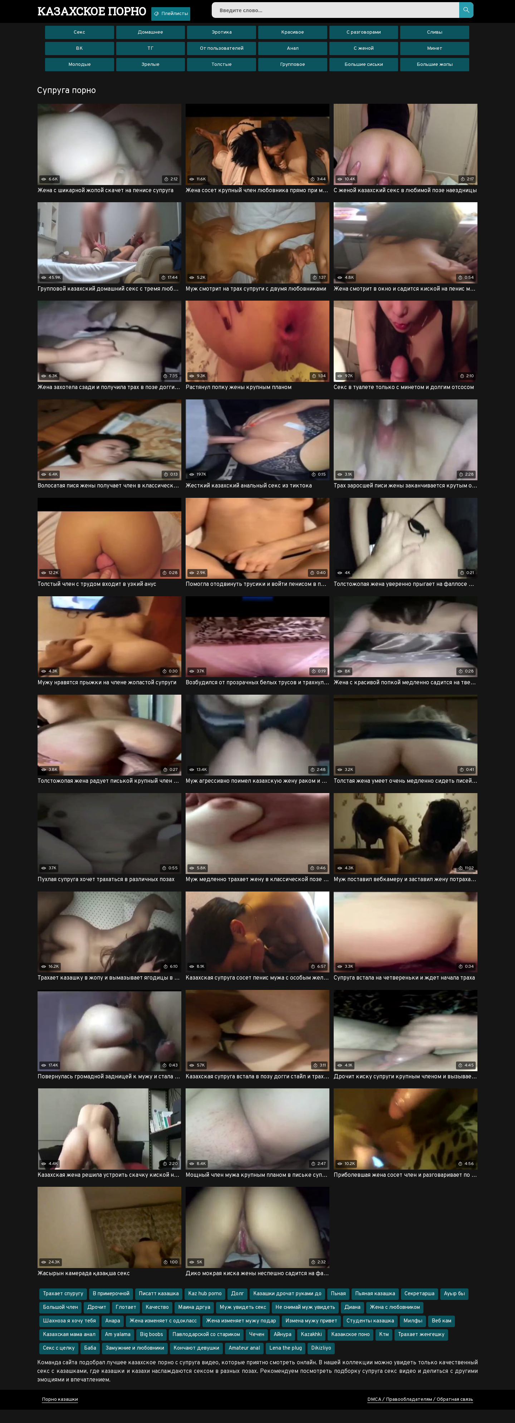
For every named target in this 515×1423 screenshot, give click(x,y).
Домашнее (150, 37)
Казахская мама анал (69, 1348)
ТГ (150, 53)
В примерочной (111, 1307)
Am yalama (118, 1348)
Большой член (60, 1320)
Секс (79, 37)
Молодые (79, 70)
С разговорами (364, 37)
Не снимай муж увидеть (305, 1320)
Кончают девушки (196, 1361)
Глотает (126, 1320)
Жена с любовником (395, 1320)
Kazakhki (311, 1348)
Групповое (292, 70)
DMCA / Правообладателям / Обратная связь (420, 1413)
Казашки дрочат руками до (287, 1307)
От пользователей (222, 53)
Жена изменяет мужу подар (241, 1334)
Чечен (256, 1348)
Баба (90, 1361)
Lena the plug (285, 1361)
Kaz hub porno (205, 1307)
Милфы (412, 1334)
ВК (79, 53)
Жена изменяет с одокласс (163, 1334)
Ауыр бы (454, 1307)
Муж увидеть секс (243, 1320)
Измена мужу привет (311, 1334)
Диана (352, 1320)
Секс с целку (59, 1361)
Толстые (221, 70)
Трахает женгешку (421, 1348)
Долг (237, 1307)
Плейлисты (192, 14)
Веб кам (441, 1334)
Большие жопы (435, 70)
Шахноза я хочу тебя (69, 1334)
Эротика (222, 37)
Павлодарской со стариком (206, 1348)
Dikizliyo (321, 1361)
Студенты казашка (370, 1334)
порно (99, 12)
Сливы (434, 37)
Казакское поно (350, 1348)
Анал (293, 53)
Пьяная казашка (375, 1307)
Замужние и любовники (135, 1361)
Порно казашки (60, 1413)
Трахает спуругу (63, 1307)
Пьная (338, 1307)
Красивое (292, 37)
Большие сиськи (363, 70)
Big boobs (151, 1348)
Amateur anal (244, 1361)
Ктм (384, 1348)
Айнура (282, 1348)
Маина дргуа (194, 1320)
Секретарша (419, 1307)
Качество (157, 1320)
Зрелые (150, 70)
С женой (364, 53)
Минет (434, 53)
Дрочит (96, 1320)
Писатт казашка (159, 1307)
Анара (112, 1334)
